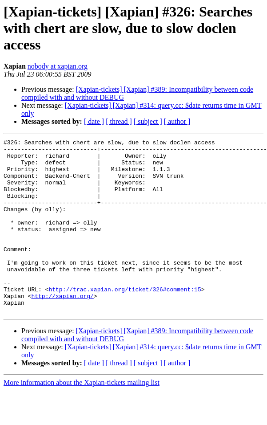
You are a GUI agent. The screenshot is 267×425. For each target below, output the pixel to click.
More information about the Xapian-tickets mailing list (81, 417)
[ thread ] (119, 121)
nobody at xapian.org (58, 66)
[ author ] (177, 121)
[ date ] (94, 121)
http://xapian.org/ (62, 328)
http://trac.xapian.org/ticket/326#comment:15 (124, 320)
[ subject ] (148, 121)
